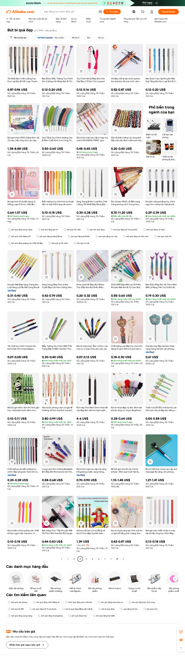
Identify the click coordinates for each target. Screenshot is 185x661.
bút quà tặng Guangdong (50, 616)
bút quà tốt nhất (72, 229)
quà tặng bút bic (129, 609)
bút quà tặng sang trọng (20, 229)
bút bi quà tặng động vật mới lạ (77, 609)
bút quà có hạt (81, 243)
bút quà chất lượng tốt (19, 236)
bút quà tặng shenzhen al (110, 602)
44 (117, 559)
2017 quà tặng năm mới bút (78, 602)
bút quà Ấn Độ (16, 609)
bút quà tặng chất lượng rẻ (46, 602)
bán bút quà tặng (96, 229)
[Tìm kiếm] (112, 11)
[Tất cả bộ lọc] (18, 37)
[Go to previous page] (61, 559)
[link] (181, 632)
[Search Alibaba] (70, 11)
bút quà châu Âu (163, 236)
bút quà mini (150, 609)
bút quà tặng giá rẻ (48, 229)
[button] (100, 12)
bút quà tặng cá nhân (154, 229)
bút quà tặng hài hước (104, 616)
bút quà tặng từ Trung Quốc (124, 229)
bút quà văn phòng (17, 602)
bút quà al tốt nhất (58, 243)
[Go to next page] (123, 559)
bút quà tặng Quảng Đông (49, 236)
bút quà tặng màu (78, 616)
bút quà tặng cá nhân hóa (135, 236)
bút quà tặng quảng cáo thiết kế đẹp (25, 243)
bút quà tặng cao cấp (106, 236)
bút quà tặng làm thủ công (142, 602)
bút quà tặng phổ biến (79, 236)
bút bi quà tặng (106, 609)
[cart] (143, 12)
